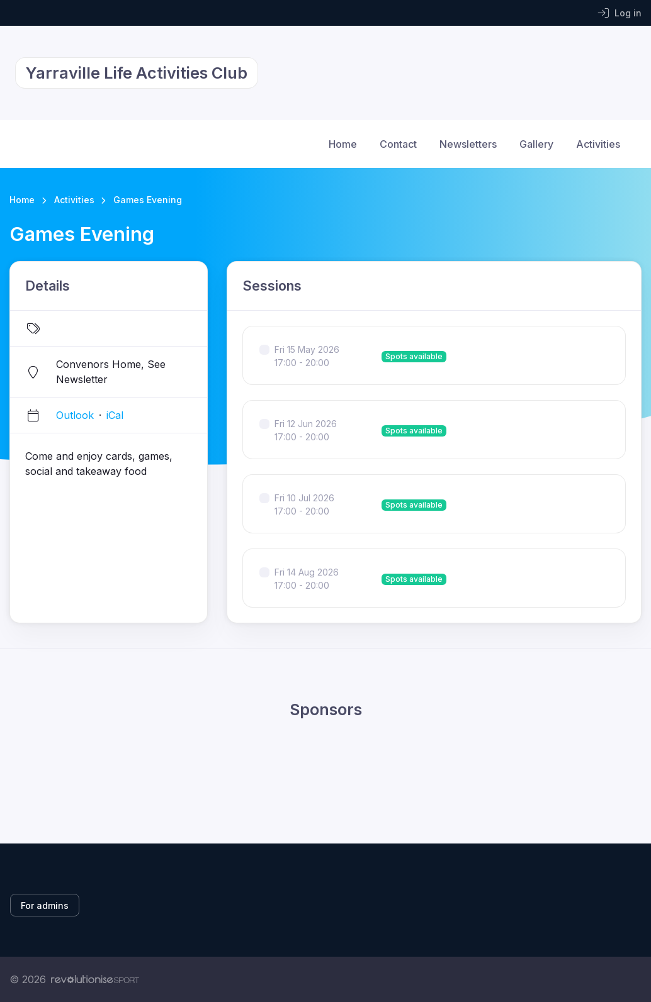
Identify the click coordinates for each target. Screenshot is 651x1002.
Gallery (536, 144)
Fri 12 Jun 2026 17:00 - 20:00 (306, 430)
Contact (398, 144)
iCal (114, 415)
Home (343, 144)
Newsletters (468, 144)
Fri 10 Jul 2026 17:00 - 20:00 (304, 504)
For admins (45, 905)
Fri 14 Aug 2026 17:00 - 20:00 (307, 579)
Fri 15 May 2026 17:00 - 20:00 (307, 356)
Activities (598, 144)
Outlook (75, 415)
